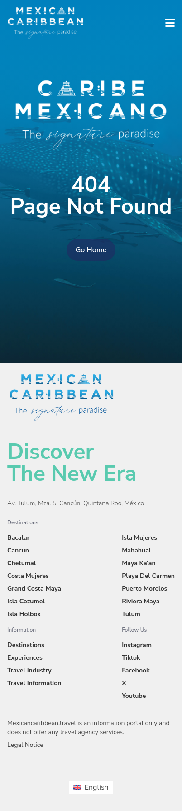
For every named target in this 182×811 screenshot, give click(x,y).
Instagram (137, 645)
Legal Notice (25, 745)
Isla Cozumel (26, 601)
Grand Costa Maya (34, 588)
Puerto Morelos (144, 588)
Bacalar (18, 537)
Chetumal (21, 563)
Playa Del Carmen (148, 576)
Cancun (18, 550)
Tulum (131, 614)
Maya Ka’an (138, 563)
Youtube (134, 696)
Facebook (135, 670)
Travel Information (34, 683)
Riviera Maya (140, 601)
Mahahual (136, 550)
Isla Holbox (24, 614)
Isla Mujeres (139, 537)
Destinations (25, 645)
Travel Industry (29, 670)
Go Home (91, 250)
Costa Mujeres (28, 576)
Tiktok (131, 657)
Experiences (25, 657)
